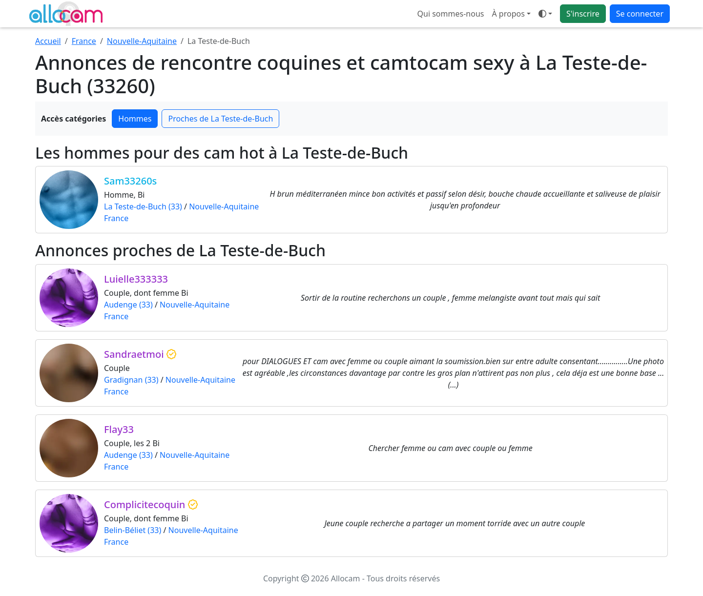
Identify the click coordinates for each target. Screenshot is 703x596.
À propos (508, 13)
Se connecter (639, 13)
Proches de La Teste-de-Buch (220, 118)
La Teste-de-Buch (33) (143, 206)
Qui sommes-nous (450, 13)
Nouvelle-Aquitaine (142, 41)
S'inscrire (583, 13)
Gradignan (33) (131, 379)
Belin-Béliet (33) (132, 530)
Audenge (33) (128, 304)
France (84, 41)
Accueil (48, 41)
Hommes (134, 118)
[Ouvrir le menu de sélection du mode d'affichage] (545, 13)
